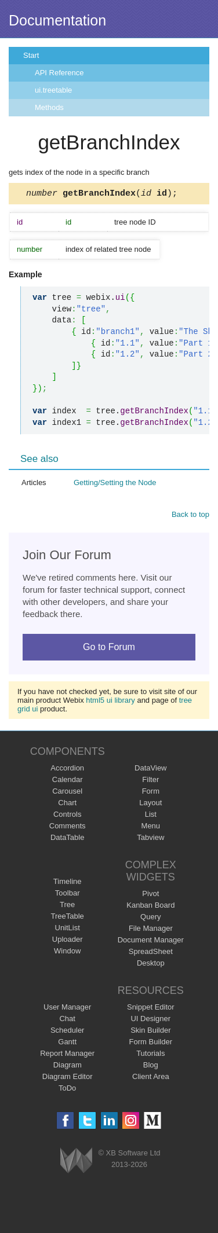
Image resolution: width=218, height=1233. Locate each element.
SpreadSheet (151, 953)
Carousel (67, 792)
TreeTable (67, 917)
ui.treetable (53, 90)
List (151, 816)
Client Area (150, 1078)
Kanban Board (150, 906)
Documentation (57, 20)
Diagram (67, 1066)
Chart (67, 804)
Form (150, 792)
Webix (76, 1162)
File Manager (151, 930)
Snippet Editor (151, 1008)
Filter (150, 781)
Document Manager (151, 941)
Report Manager (67, 1055)
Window (67, 952)
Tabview (150, 839)
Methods (49, 107)
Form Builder (150, 1043)
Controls (67, 816)
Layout (150, 804)
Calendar (67, 781)
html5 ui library (110, 702)
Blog (150, 1066)
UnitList (67, 929)
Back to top (190, 516)
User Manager (67, 1008)
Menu (151, 827)
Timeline (67, 883)
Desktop (151, 964)
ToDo (67, 1089)
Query (150, 918)
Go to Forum (109, 649)
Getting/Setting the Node (115, 484)
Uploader (67, 941)
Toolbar (67, 894)
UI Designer (150, 1020)
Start (31, 55)
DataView (150, 769)
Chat (67, 1020)
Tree (67, 906)
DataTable (67, 839)
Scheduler (67, 1032)
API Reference (59, 72)
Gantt (67, 1043)
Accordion (67, 769)
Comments (67, 827)
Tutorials (150, 1055)
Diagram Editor (67, 1078)
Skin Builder (150, 1032)
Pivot (150, 895)
